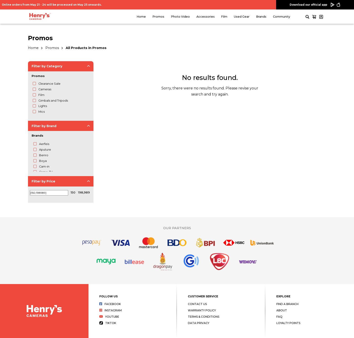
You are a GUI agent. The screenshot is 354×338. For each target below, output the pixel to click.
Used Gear (241, 16)
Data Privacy (198, 323)
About (281, 310)
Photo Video (180, 16)
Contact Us (197, 304)
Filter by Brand (44, 126)
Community (281, 16)
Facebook (110, 304)
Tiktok (107, 323)
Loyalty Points (288, 323)
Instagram (110, 310)
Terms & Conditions (203, 316)
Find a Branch (287, 304)
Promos (158, 16)
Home (141, 16)
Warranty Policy (202, 310)
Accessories (205, 16)
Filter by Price (43, 181)
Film (224, 16)
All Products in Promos (86, 48)
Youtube (109, 316)
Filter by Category (47, 66)
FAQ (279, 316)
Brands (261, 16)
